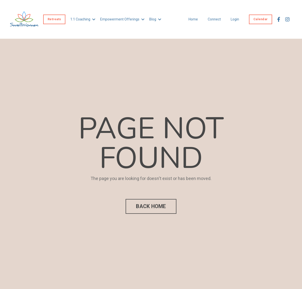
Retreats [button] (54, 19)
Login (235, 19)
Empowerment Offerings (122, 19)
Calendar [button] (260, 19)
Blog (155, 19)
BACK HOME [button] (151, 206)
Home (193, 19)
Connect (214, 19)
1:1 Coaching (82, 19)
